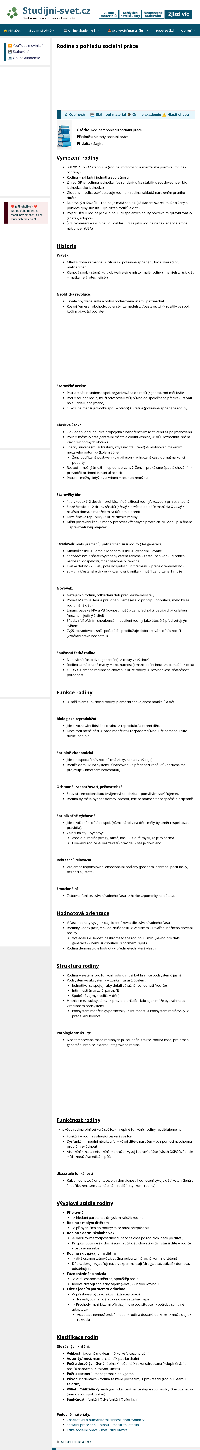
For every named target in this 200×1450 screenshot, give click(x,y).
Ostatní (190, 30)
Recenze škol (165, 30)
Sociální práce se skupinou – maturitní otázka (103, 1424)
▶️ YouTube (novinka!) (25, 45)
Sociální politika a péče (76, 1442)
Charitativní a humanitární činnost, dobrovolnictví (106, 1419)
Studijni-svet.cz (56, 10)
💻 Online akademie (24, 57)
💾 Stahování (18, 51)
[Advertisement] (128, 80)
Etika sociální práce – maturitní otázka (97, 1430)
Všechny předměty (41, 30)
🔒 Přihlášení (12, 30)
